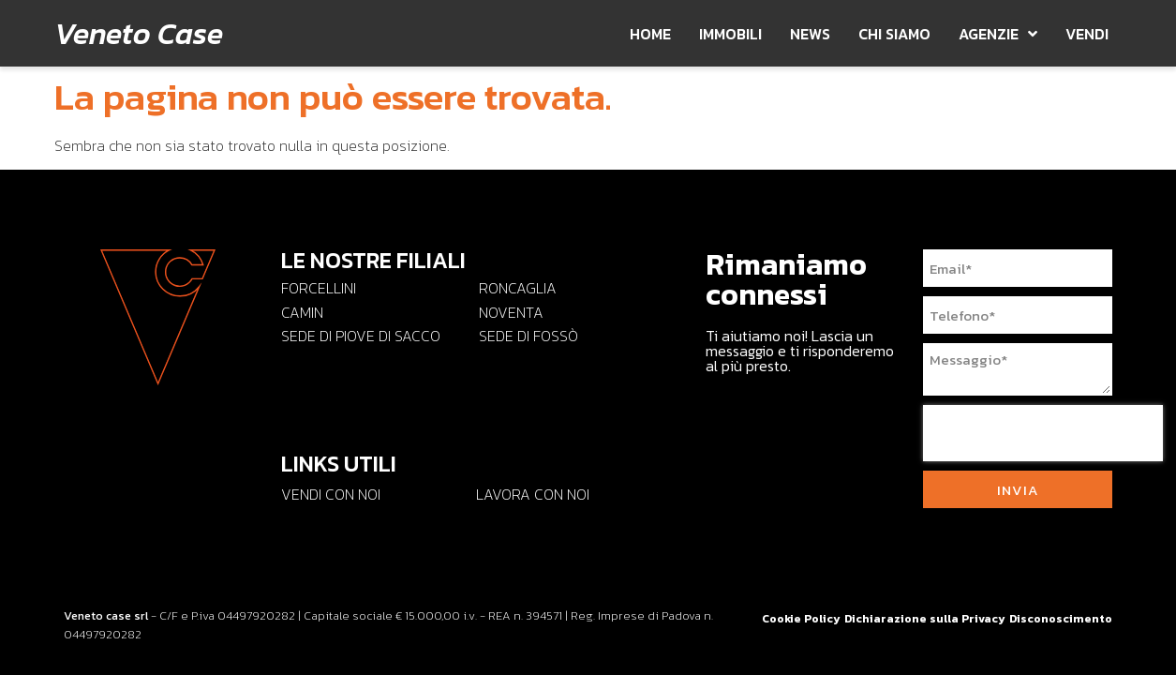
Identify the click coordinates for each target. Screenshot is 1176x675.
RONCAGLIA (518, 288)
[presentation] (1043, 433)
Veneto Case (138, 33)
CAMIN (302, 312)
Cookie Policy (801, 618)
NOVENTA (511, 312)
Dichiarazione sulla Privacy (924, 618)
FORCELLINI (318, 288)
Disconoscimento (1060, 618)
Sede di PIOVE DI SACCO (360, 335)
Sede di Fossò (528, 335)
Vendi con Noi (330, 494)
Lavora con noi (532, 494)
